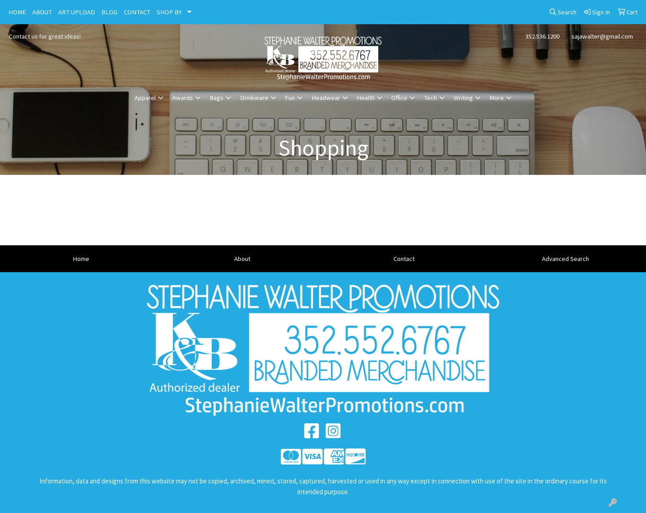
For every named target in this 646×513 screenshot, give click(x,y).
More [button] (496, 98)
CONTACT (137, 12)
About (242, 259)
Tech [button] (430, 98)
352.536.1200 (542, 36)
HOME (17, 12)
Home (81, 259)
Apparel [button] (145, 98)
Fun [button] (290, 98)
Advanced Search (565, 259)
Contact (404, 259)
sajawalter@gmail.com (602, 36)
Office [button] (399, 98)
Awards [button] (182, 98)
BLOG (109, 12)
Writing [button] (463, 98)
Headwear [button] (325, 98)
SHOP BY (169, 12)
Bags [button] (216, 98)
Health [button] (366, 98)
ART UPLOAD (76, 12)
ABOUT (42, 12)
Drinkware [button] (254, 98)
